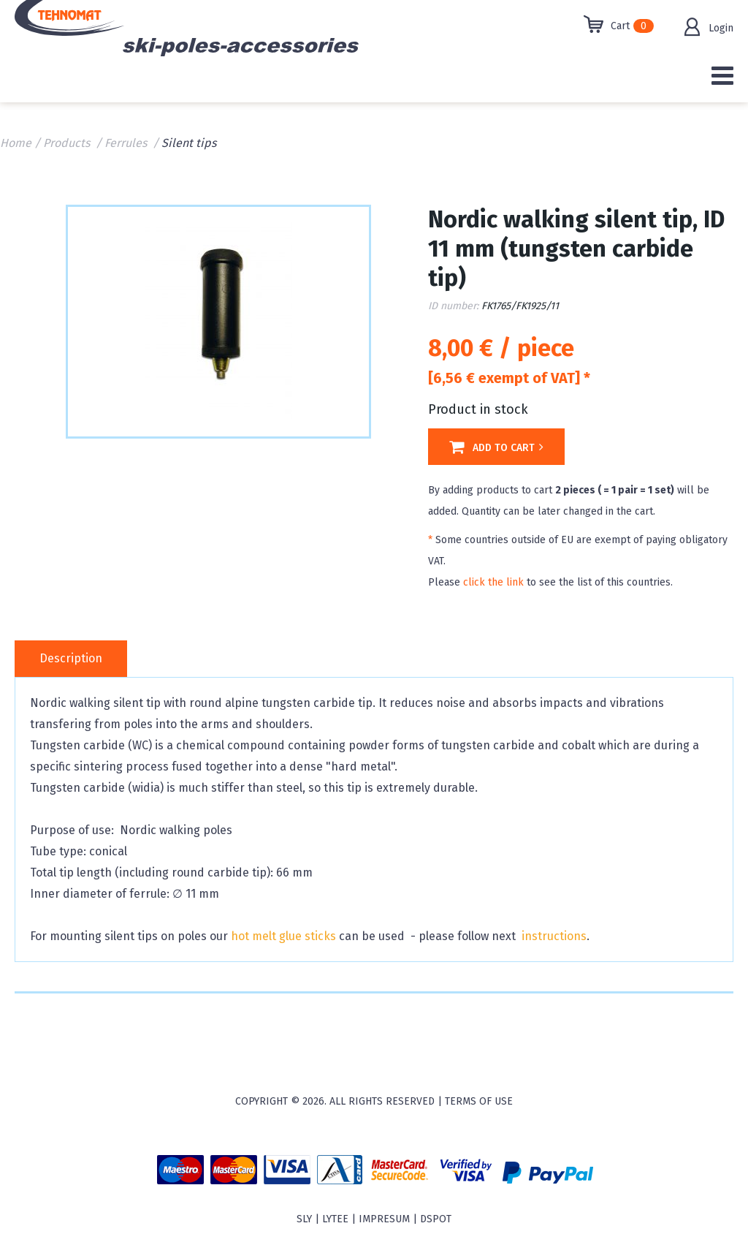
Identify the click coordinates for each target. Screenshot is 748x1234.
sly (304, 1219)
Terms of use (479, 1101)
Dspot (435, 1219)
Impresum (384, 1219)
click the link (493, 582)
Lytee (335, 1219)
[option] (218, 320)
